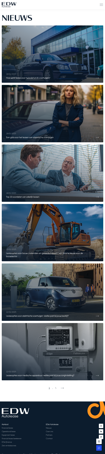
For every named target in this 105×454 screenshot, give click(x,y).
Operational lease (8, 431)
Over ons (49, 431)
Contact (49, 438)
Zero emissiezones (9, 445)
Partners (49, 435)
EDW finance (7, 442)
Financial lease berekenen (12, 438)
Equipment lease (8, 435)
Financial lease (7, 428)
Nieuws (49, 428)
